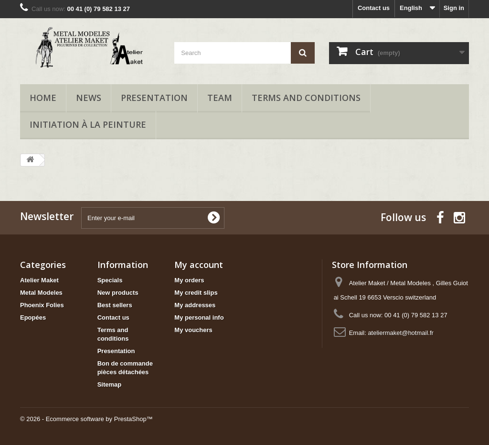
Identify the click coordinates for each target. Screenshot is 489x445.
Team (219, 97)
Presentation (154, 97)
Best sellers (114, 305)
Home (43, 97)
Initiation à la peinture (88, 124)
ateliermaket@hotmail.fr (400, 332)
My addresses (194, 305)
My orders (189, 280)
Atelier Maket (39, 280)
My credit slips (195, 292)
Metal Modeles (41, 292)
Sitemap (109, 384)
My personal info (198, 317)
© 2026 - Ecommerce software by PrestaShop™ (86, 419)
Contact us (374, 7)
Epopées (33, 317)
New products (117, 292)
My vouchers (193, 330)
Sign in (454, 7)
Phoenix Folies (42, 305)
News (88, 97)
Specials (110, 280)
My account (198, 264)
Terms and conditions (306, 97)
